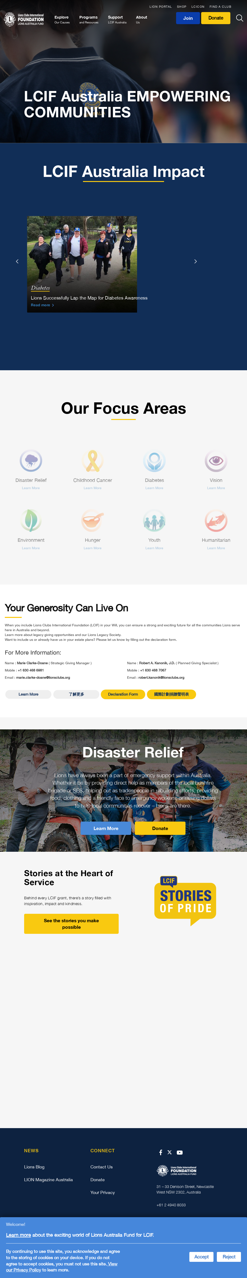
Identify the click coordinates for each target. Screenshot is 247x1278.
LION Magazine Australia (48, 1181)
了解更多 (76, 696)
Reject (229, 1256)
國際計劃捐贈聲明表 (171, 696)
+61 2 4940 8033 (171, 1207)
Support (117, 20)
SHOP (182, 6)
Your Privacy (102, 1194)
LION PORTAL (161, 6)
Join (188, 18)
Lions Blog (34, 1168)
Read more (40, 306)
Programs (88, 20)
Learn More (28, 696)
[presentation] (18, 263)
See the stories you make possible (71, 926)
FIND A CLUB (221, 6)
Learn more (18, 1235)
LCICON (198, 6)
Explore (62, 20)
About (141, 20)
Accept (201, 1256)
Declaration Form (123, 696)
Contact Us (101, 1168)
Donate (215, 18)
